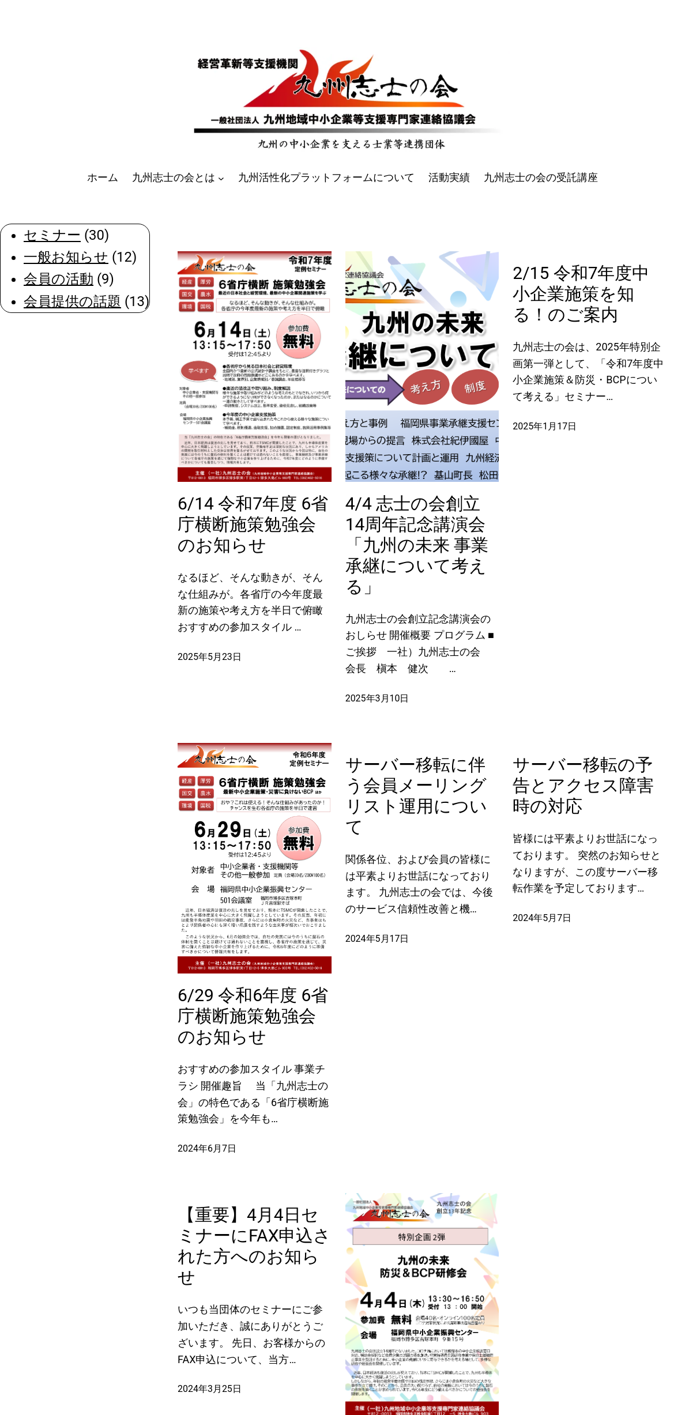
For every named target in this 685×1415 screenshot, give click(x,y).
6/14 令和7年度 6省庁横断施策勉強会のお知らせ (253, 524)
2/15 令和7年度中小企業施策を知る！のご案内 (581, 293)
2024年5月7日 (542, 917)
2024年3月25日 (210, 1388)
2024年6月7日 (207, 1148)
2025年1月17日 (545, 426)
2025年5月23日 (210, 656)
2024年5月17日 (377, 938)
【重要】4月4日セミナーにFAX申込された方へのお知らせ (254, 1246)
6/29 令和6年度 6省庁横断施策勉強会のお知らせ (253, 1016)
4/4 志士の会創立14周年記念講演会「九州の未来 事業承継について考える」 (416, 545)
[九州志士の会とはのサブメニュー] (221, 178)
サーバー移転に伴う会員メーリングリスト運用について (416, 795)
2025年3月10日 (377, 698)
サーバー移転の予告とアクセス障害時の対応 (583, 785)
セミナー (52, 235)
